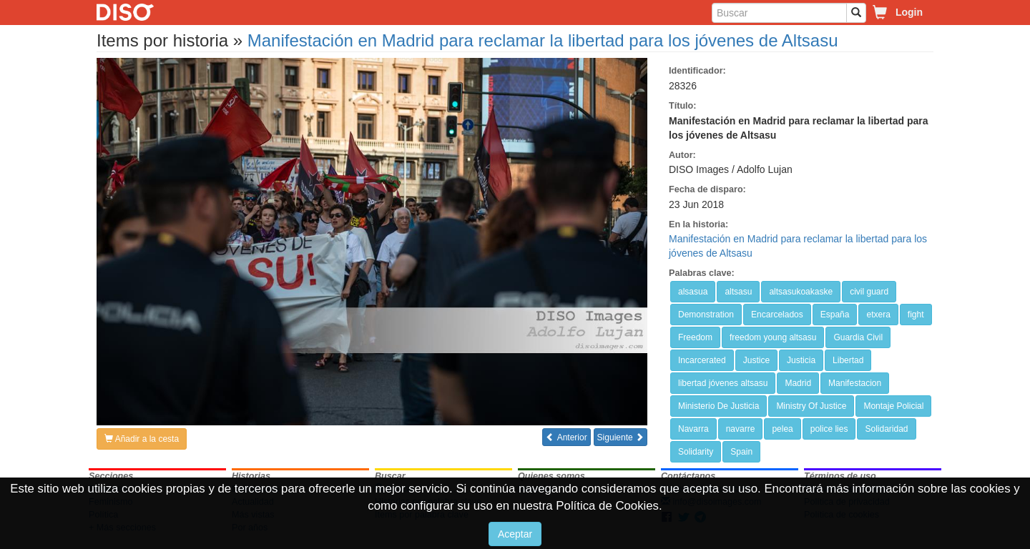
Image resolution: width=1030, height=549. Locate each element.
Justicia (801, 360)
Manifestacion (854, 383)
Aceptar (515, 534)
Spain (741, 452)
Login (909, 12)
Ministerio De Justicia (718, 406)
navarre (740, 429)
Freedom (695, 337)
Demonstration (706, 315)
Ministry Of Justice (811, 406)
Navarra (693, 429)
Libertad (848, 360)
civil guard (869, 292)
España (835, 315)
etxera (878, 315)
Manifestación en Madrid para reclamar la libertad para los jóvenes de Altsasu (542, 40)
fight (916, 315)
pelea (782, 429)
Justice (756, 360)
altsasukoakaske (801, 292)
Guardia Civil (858, 337)
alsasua (692, 292)
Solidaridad (886, 429)
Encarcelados (777, 315)
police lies (829, 429)
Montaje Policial (893, 406)
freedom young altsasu (773, 337)
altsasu (738, 292)
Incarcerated (702, 360)
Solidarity (695, 452)
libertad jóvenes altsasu (722, 383)
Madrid (798, 383)
